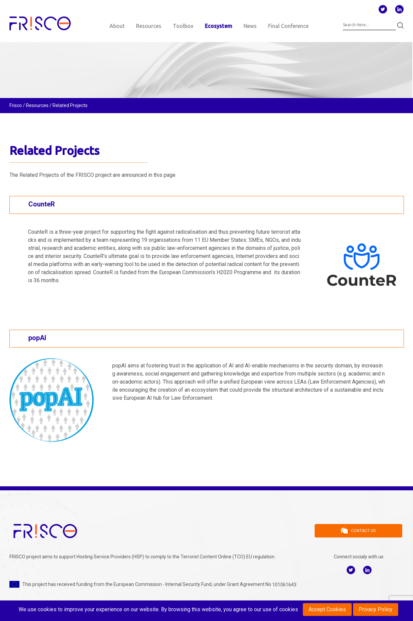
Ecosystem (218, 26)
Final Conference (288, 26)
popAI (37, 338)
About (117, 26)
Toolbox (183, 26)
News (250, 26)
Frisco (15, 105)
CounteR (41, 204)
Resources (148, 26)
